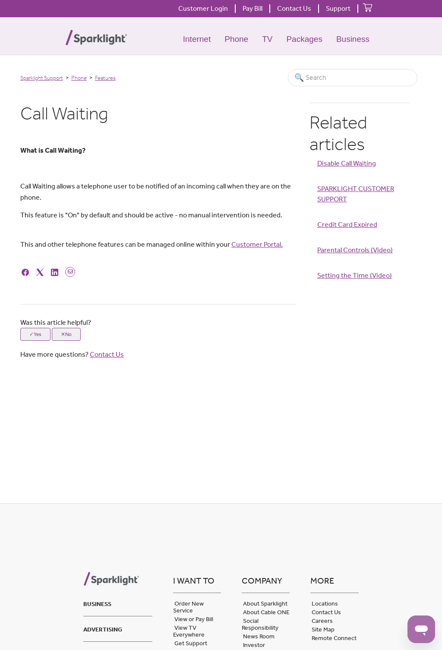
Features (105, 78)
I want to (194, 580)
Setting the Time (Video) (354, 275)
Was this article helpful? (55, 322)
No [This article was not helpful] (68, 334)
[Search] (352, 77)
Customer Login (203, 8)
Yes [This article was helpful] (37, 334)
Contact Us (294, 8)
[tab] (117, 602)
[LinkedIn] (56, 271)
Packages (304, 39)
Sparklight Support (41, 78)
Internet (197, 39)
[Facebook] (27, 271)
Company (262, 580)
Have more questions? (72, 354)
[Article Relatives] (359, 231)
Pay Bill (252, 8)
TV (267, 39)
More (322, 580)
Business (352, 39)
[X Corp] (41, 271)
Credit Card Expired (347, 224)
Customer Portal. (257, 244)
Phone (236, 39)
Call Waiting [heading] (64, 113)
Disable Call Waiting (346, 163)
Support (338, 8)
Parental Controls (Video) (355, 250)
